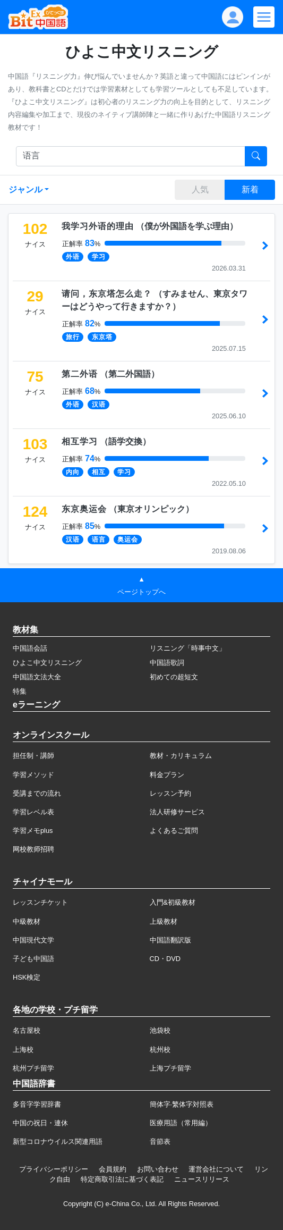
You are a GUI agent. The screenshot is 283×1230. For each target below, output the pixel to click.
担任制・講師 (33, 756)
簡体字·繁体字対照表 (182, 1104)
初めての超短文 (174, 677)
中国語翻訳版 (170, 940)
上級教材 (163, 921)
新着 (250, 189)
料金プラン (167, 775)
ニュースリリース (201, 1179)
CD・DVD (165, 959)
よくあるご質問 (174, 831)
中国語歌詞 (167, 663)
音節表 (160, 1141)
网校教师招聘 (33, 849)
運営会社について (216, 1169)
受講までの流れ (37, 793)
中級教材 (26, 921)
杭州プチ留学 (33, 1068)
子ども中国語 (33, 959)
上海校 (23, 1050)
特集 (20, 691)
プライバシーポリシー (53, 1169)
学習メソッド (33, 775)
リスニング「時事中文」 (188, 648)
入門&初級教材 (173, 902)
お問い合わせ (157, 1169)
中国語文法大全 (37, 677)
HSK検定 (26, 977)
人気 (200, 189)
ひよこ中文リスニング (47, 663)
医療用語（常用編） (181, 1123)
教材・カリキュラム (181, 756)
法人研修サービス (177, 812)
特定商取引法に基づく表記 (122, 1179)
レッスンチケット (40, 902)
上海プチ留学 (170, 1068)
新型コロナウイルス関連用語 (57, 1141)
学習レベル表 (33, 812)
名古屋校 (26, 1030)
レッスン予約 (170, 793)
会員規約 (112, 1169)
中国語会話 (30, 648)
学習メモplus (33, 831)
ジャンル (25, 189)
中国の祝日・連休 (40, 1123)
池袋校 (160, 1030)
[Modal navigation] (264, 17)
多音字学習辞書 (37, 1104)
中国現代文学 (33, 940)
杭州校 (160, 1050)
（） (150, 226)
